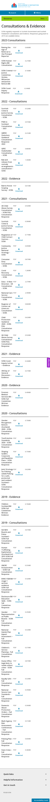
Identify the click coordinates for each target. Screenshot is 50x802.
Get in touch (9, 785)
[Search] (12, 12)
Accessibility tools (41, 800)
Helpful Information (13, 779)
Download (19, 53)
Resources (8, 18)
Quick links (9, 774)
